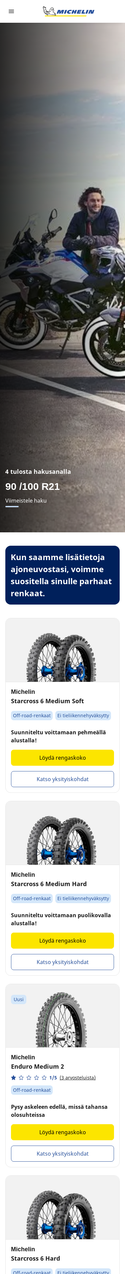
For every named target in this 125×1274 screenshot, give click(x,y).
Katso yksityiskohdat (63, 779)
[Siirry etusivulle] (68, 11)
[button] (53, 1077)
